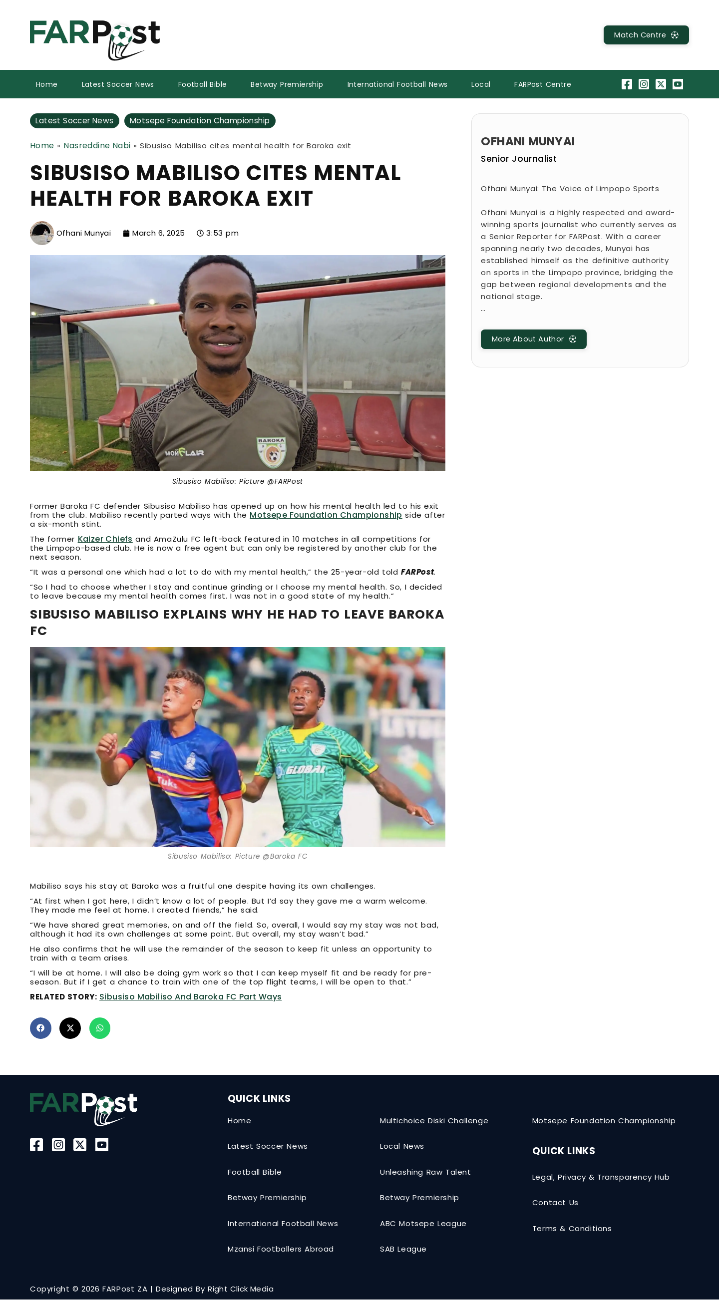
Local (480, 84)
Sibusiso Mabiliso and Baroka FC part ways (190, 997)
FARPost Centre (542, 84)
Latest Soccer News (118, 84)
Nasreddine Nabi (96, 145)
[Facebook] (628, 84)
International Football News (398, 84)
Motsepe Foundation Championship (207, 120)
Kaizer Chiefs (105, 539)
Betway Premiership (287, 84)
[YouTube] (679, 84)
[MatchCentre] (643, 35)
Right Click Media (241, 1289)
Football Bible (202, 84)
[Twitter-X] (662, 84)
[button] (40, 1028)
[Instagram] (645, 84)
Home (47, 84)
